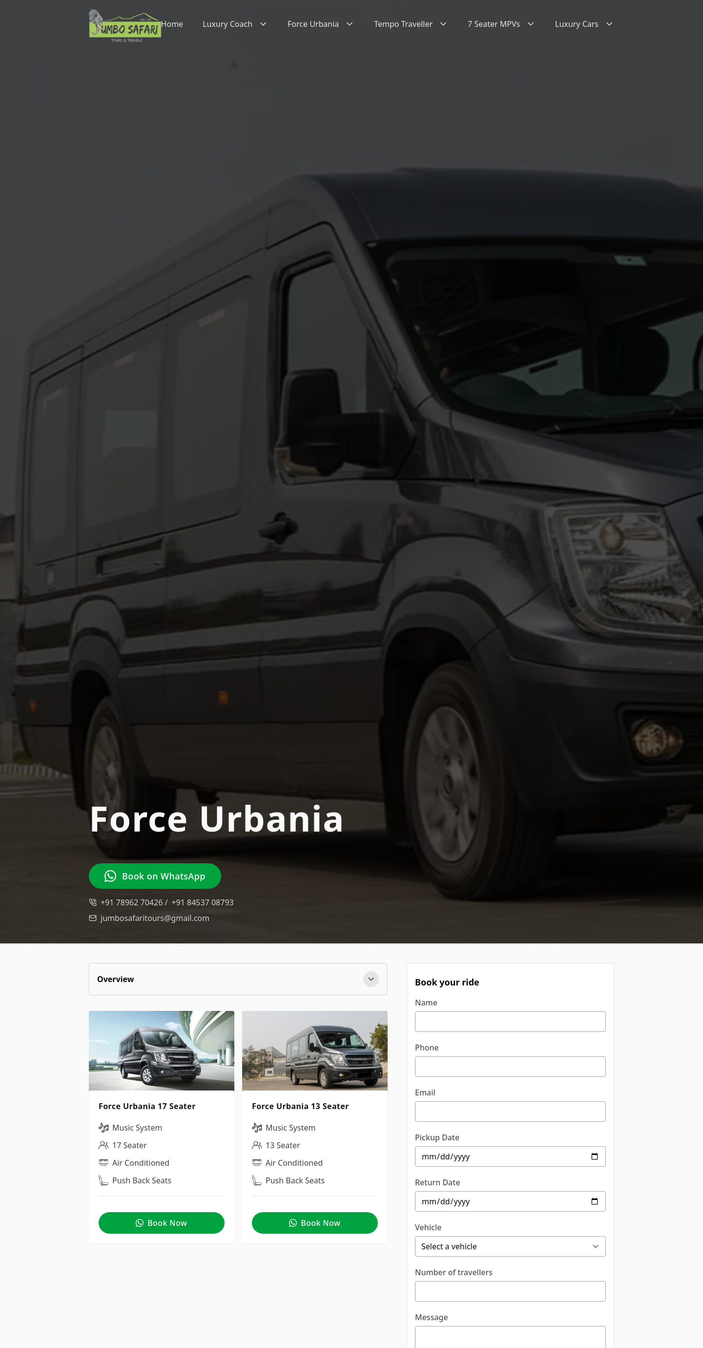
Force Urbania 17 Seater (147, 1106)
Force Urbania (321, 24)
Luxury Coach (235, 24)
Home (172, 24)
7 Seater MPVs (502, 24)
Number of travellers (454, 1272)
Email (425, 1092)
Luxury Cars (584, 24)
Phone (427, 1047)
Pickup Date (437, 1137)
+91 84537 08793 (202, 902)
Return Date (437, 1182)
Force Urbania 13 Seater (300, 1106)
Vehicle (428, 1227)
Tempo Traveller (411, 24)
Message (431, 1317)
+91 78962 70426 (134, 902)
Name (426, 1002)
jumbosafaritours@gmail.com (155, 918)
